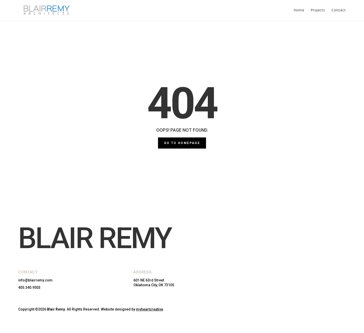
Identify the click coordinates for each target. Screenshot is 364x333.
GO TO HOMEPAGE (182, 143)
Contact (338, 10)
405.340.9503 (29, 288)
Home (299, 10)
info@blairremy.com (35, 280)
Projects (318, 10)
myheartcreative (149, 309)
